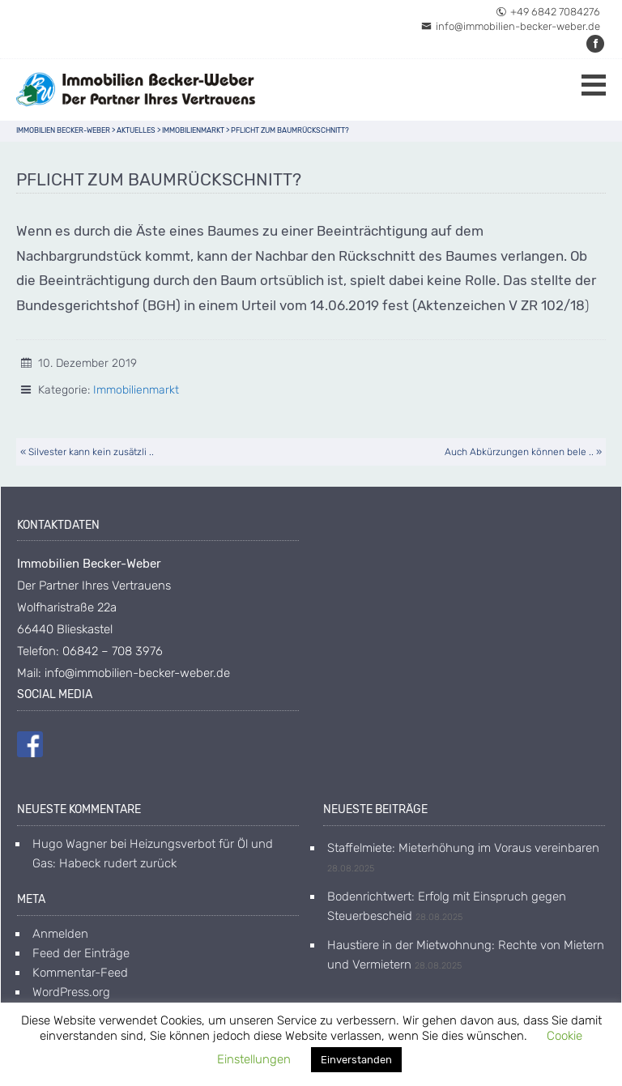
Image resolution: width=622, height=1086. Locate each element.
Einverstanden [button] (356, 1060)
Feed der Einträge (81, 953)
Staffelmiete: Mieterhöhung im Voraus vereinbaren (463, 848)
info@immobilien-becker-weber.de (510, 26)
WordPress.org (71, 992)
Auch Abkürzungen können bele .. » (523, 452)
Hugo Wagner (69, 844)
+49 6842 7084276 (548, 12)
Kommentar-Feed (80, 972)
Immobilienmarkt (136, 390)
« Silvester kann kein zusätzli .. (87, 452)
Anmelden (60, 933)
